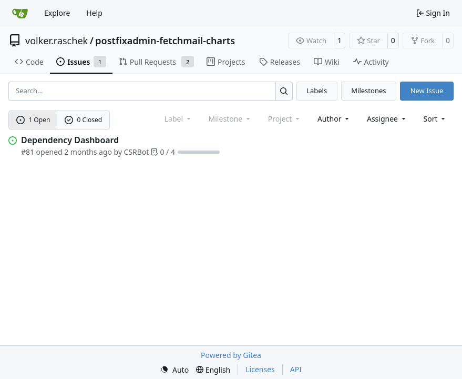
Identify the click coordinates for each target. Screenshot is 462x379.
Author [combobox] (334, 119)
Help (94, 13)
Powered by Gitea (231, 355)
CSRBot (136, 152)
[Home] (20, 13)
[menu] (435, 118)
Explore (57, 13)
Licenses (260, 369)
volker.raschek (56, 40)
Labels (316, 90)
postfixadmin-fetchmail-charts (165, 40)
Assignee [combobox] (387, 119)
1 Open (33, 119)
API (296, 369)
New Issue (427, 90)
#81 (27, 152)
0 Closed (83, 119)
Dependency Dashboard (70, 140)
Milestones (368, 90)
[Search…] (284, 91)
